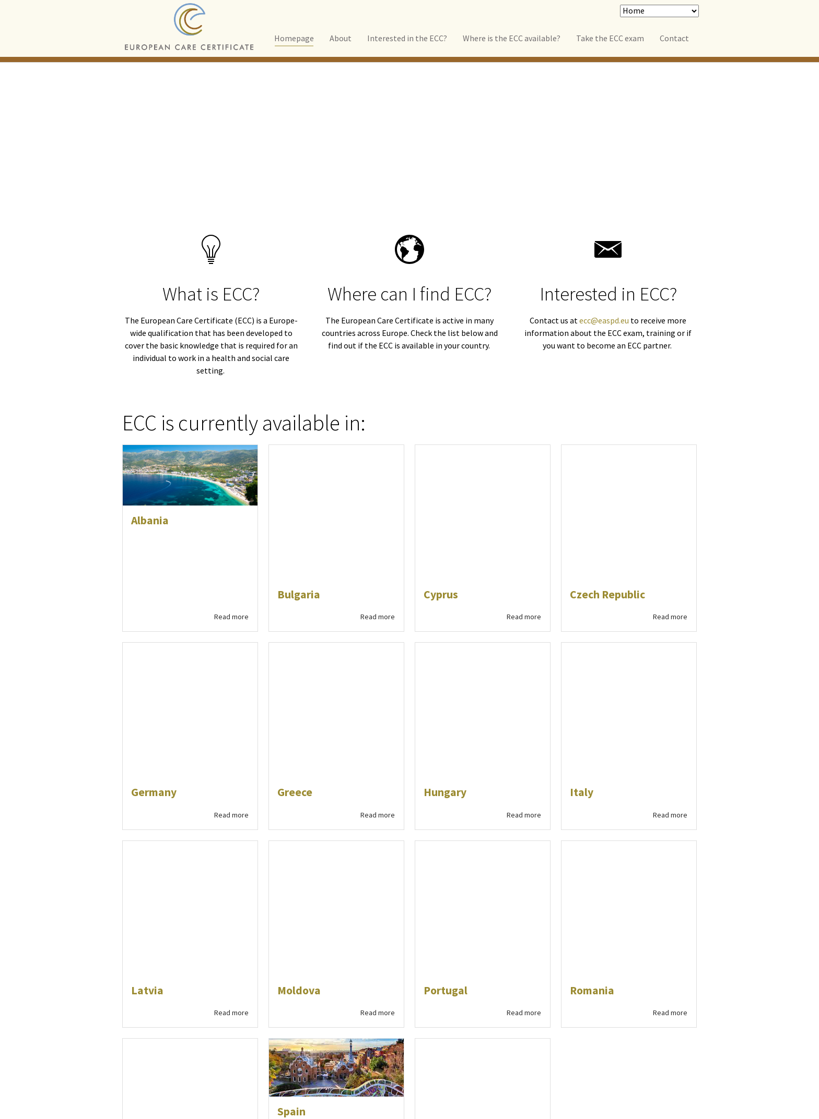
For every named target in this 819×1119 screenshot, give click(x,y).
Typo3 (685, 1025)
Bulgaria (298, 472)
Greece (294, 596)
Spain (291, 794)
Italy (581, 596)
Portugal (445, 672)
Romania (592, 672)
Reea (613, 1025)
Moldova (299, 672)
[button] (446, 934)
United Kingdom (465, 748)
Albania (150, 520)
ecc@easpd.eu (604, 320)
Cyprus (441, 472)
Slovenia (152, 748)
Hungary (445, 596)
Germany (154, 596)
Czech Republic (607, 472)
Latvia (147, 672)
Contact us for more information (238, 1031)
